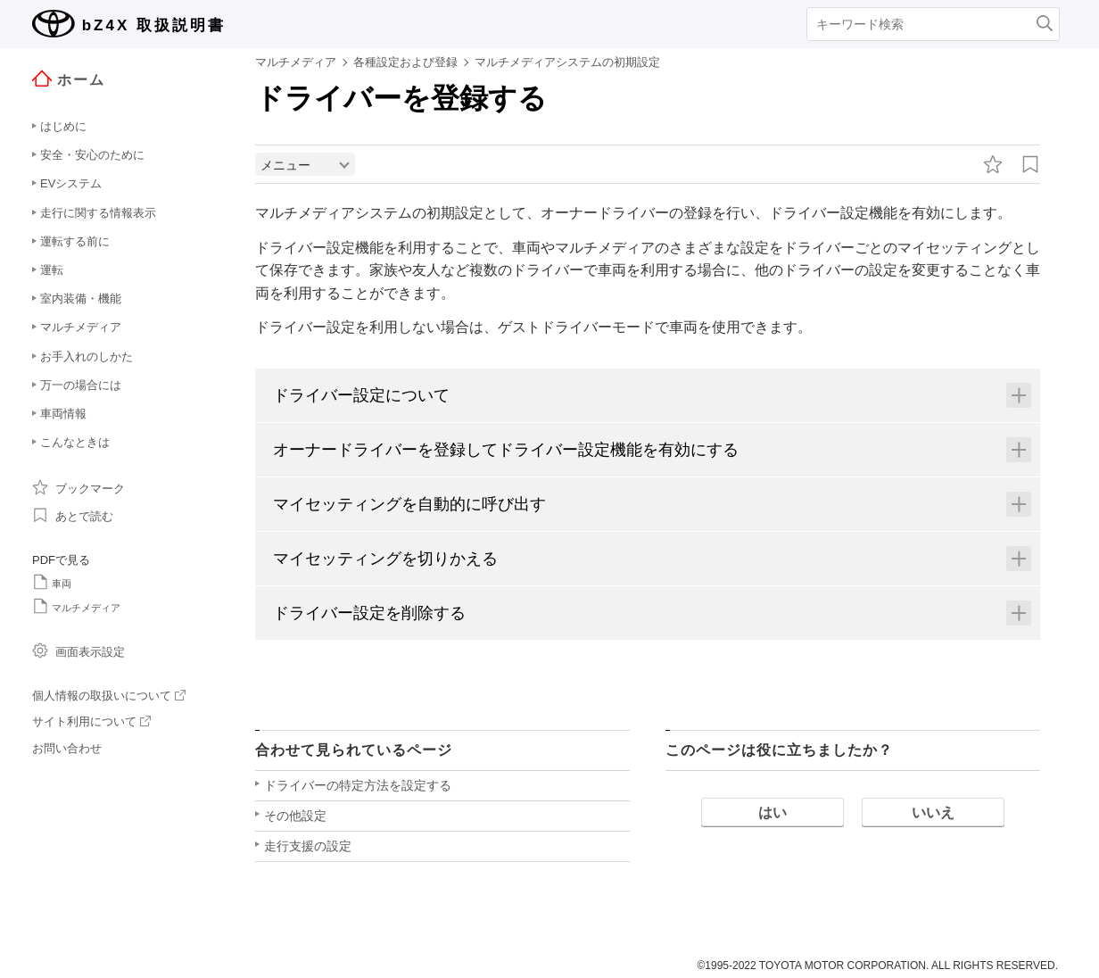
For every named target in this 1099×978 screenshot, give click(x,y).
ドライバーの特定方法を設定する (357, 787)
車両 (51, 582)
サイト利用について (91, 721)
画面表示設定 (78, 650)
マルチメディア (76, 606)
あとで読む (72, 515)
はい (772, 814)
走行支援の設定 (307, 848)
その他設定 (295, 817)
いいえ (933, 814)
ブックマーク (78, 487)
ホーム (68, 79)
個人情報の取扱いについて (109, 695)
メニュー (285, 167)
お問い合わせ (67, 748)
